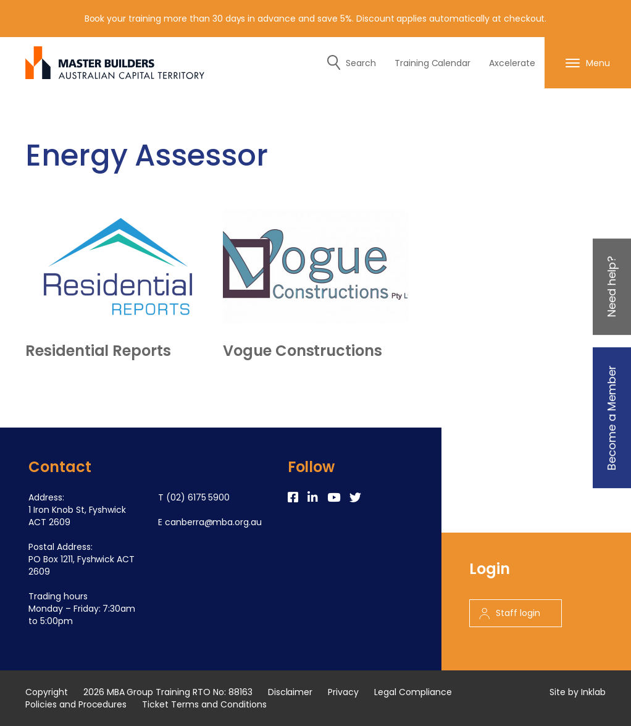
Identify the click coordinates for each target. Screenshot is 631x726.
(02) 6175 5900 (198, 497)
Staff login (509, 613)
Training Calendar (433, 63)
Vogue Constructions (302, 351)
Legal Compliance (413, 692)
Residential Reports (98, 351)
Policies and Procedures (76, 704)
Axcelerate (512, 63)
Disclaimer (290, 692)
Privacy (343, 692)
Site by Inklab (578, 692)
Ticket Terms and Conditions (204, 704)
